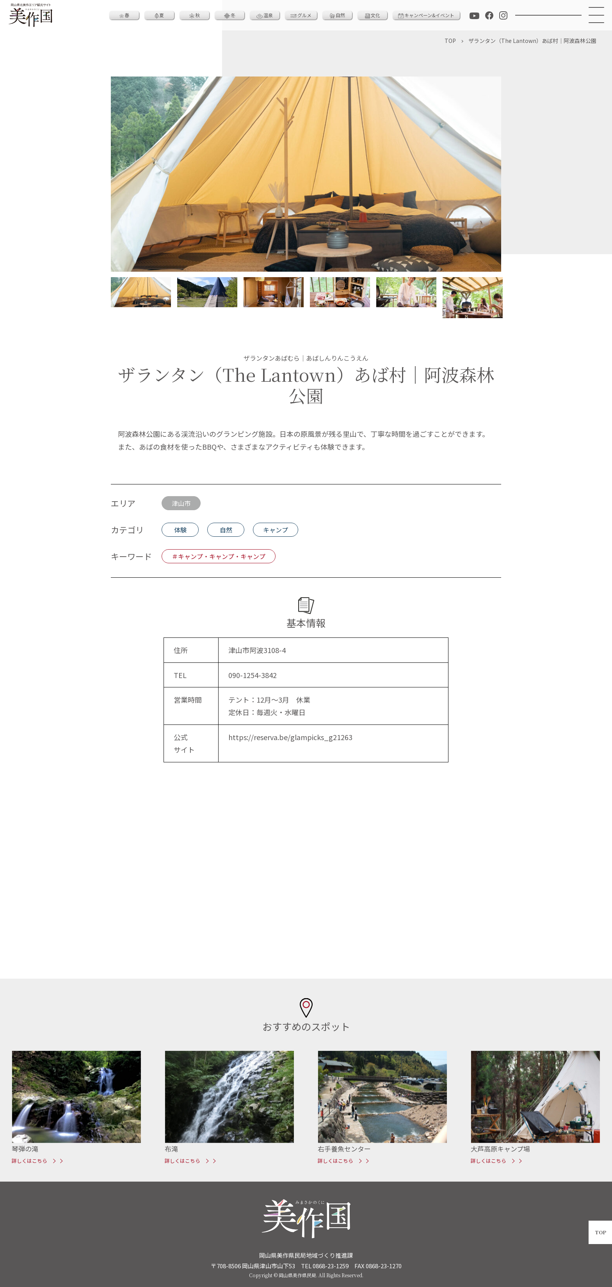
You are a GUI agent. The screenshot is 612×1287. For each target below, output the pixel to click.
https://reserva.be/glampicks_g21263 (290, 737)
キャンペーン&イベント (426, 15)
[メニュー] (597, 15)
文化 (372, 15)
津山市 (181, 503)
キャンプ (275, 529)
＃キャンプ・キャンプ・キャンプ (218, 556)
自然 (337, 15)
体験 (180, 529)
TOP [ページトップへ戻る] (600, 1232)
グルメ (300, 15)
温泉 (264, 15)
